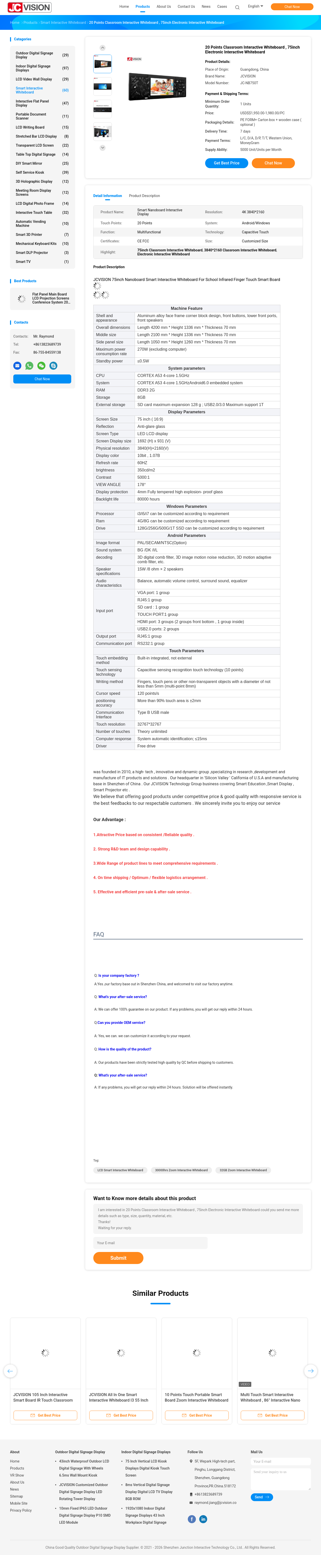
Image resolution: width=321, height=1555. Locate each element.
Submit (118, 1258)
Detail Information (107, 196)
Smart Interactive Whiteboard (42, 90)
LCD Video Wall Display (42, 79)
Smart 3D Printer (42, 234)
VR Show (17, 1475)
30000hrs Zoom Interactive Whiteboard (181, 1170)
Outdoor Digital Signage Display (42, 55)
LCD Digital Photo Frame (42, 203)
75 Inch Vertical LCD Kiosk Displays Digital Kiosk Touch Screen (147, 1468)
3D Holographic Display (42, 181)
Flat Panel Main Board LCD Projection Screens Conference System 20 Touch (50, 298)
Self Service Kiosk (42, 172)
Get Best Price (226, 163)
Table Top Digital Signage (42, 154)
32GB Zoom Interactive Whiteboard (243, 1170)
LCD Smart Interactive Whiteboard (120, 1170)
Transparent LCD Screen (42, 145)
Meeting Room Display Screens (42, 192)
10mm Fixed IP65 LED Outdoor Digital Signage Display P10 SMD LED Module (85, 1515)
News (14, 1489)
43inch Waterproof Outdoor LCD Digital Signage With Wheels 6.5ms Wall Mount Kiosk (84, 1468)
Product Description (144, 196)
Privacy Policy (21, 1510)
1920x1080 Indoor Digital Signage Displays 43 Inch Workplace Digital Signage (146, 1515)
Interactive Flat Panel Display (42, 103)
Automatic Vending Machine (42, 224)
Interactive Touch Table (42, 212)
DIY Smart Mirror (42, 163)
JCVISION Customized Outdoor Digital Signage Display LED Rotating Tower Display (83, 1492)
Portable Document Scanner (42, 116)
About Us (17, 1482)
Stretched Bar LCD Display (42, 136)
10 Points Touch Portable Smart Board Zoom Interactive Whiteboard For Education (196, 1400)
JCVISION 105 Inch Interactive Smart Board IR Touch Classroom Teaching (43, 1400)
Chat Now (292, 7)
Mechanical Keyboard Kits (42, 243)
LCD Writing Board (42, 127)
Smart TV (42, 261)
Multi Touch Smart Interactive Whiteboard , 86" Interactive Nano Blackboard (270, 1400)
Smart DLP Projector (42, 252)
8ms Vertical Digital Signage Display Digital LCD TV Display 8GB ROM (149, 1492)
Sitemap (16, 1496)
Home (15, 1461)
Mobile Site (19, 1503)
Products (17, 1468)
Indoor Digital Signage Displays (42, 68)
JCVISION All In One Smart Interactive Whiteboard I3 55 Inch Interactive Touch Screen (118, 1400)
